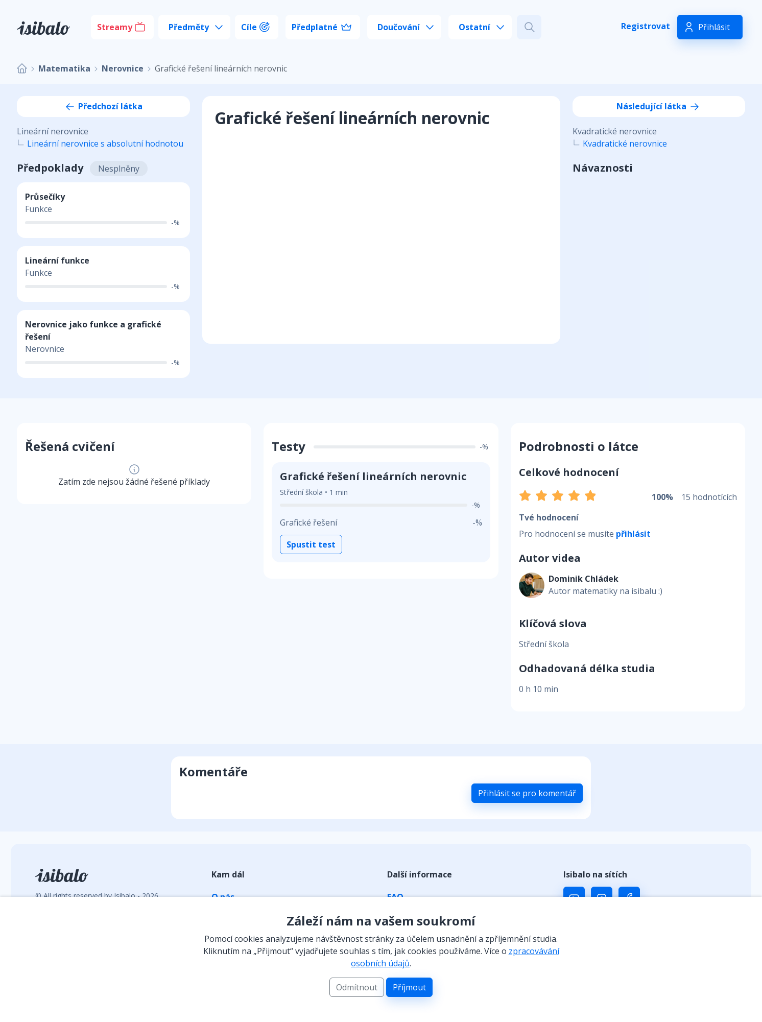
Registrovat (645, 26)
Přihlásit (714, 27)
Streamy (114, 27)
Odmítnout (356, 987)
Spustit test (311, 544)
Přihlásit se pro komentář (527, 793)
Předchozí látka (103, 106)
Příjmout (409, 987)
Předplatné (315, 27)
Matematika (64, 68)
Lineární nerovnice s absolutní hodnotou (105, 143)
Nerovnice (123, 68)
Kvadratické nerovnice (625, 143)
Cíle (249, 27)
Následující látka (658, 106)
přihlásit (633, 533)
